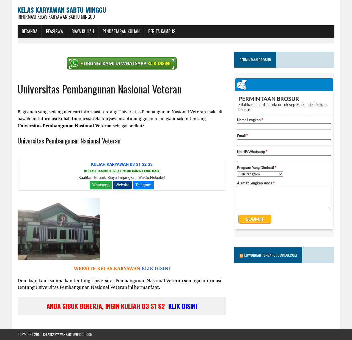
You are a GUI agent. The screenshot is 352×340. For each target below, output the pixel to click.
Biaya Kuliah (83, 31)
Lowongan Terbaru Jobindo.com (270, 255)
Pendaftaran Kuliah (121, 31)
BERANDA (29, 31)
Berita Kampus (161, 31)
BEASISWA (54, 31)
